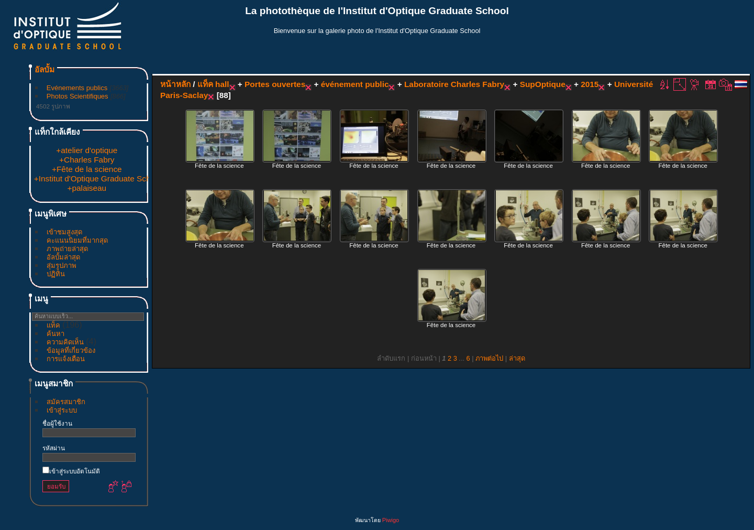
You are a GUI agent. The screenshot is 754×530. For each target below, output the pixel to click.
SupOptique (543, 84)
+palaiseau (86, 187)
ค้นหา (55, 334)
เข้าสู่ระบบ (62, 410)
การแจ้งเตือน (66, 359)
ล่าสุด (517, 358)
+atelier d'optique (86, 150)
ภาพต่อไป (489, 358)
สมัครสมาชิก (66, 402)
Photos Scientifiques (77, 96)
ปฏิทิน (56, 274)
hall (222, 84)
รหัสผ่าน (53, 448)
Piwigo (390, 520)
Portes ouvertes (275, 84)
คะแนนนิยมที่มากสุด (77, 240)
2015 (589, 84)
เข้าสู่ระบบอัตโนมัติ (71, 471)
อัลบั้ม (44, 69)
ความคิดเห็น (65, 342)
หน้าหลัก (175, 84)
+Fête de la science (87, 169)
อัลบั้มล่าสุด (63, 257)
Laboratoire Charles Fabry (454, 84)
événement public (355, 84)
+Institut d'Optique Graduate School (97, 178)
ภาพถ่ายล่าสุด (67, 249)
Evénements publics (77, 88)
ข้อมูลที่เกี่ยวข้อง (71, 350)
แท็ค (53, 325)
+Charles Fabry (86, 159)
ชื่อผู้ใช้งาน (57, 423)
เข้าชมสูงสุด (64, 232)
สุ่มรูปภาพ (61, 265)
